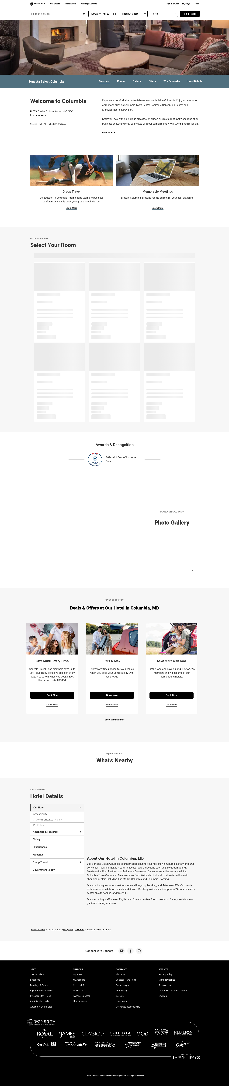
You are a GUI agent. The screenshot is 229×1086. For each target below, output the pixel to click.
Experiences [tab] (40, 847)
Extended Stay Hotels (40, 996)
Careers (120, 996)
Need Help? (78, 985)
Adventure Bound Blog (41, 1006)
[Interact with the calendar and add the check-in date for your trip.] (114, 13)
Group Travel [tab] (57, 862)
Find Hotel (190, 13)
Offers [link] (152, 81)
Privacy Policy (165, 974)
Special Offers (70, 4)
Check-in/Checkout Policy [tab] (47, 819)
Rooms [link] (121, 81)
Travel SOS (78, 990)
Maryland (68, 929)
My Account (79, 980)
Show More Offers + (115, 719)
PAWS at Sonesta (81, 996)
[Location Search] (58, 14)
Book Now (52, 695)
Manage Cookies (167, 980)
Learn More (71, 208)
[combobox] (58, 14)
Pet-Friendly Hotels (39, 1001)
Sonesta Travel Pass (126, 980)
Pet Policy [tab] (38, 825)
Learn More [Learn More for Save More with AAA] (171, 704)
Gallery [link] (137, 81)
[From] (94, 14)
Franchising (122, 990)
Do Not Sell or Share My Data (173, 990)
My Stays (186, 4)
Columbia (79, 929)
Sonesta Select (38, 929)
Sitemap (163, 996)
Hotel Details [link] (194, 81)
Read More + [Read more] (108, 132)
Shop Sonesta (80, 1001)
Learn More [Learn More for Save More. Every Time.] (52, 704)
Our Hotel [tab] (57, 807)
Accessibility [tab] (40, 814)
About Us (120, 974)
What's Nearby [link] (171, 81)
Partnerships (122, 985)
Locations (35, 980)
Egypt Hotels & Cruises (41, 990)
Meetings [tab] (38, 854)
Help (197, 4)
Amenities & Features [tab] (57, 831)
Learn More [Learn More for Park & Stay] (112, 704)
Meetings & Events (89, 4)
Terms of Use (165, 985)
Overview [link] (104, 81)
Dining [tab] (36, 839)
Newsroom (121, 1001)
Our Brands (55, 4)
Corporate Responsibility (128, 1006)
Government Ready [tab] (44, 869)
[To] (106, 14)
